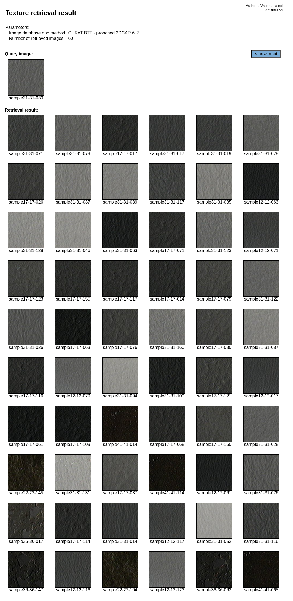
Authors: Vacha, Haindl (264, 6)
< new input (266, 54)
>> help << (274, 10)
